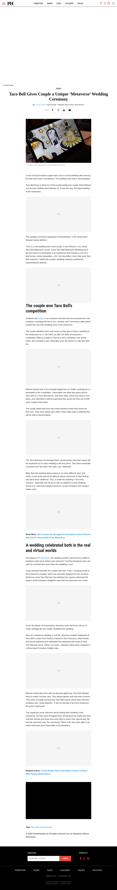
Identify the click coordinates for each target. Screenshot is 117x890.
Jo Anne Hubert (40, 105)
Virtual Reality (46, 827)
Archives (97, 870)
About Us (51, 876)
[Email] (70, 110)
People (41, 318)
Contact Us (65, 876)
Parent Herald (8, 85)
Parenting (38, 3)
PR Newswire (43, 558)
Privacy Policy (66, 883)
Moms (49, 3)
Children (69, 3)
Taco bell (35, 827)
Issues (80, 3)
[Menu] (3, 4)
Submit (65, 858)
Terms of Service (52, 883)
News (58, 88)
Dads (58, 3)
